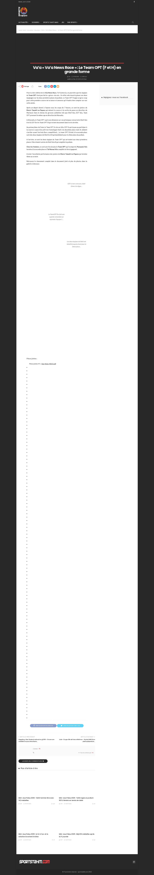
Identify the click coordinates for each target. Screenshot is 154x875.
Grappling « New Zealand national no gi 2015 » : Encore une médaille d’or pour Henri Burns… (34, 741)
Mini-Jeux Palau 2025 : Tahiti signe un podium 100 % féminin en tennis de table (76, 799)
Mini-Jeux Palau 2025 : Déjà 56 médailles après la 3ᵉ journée (76, 835)
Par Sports (71, 22)
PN (69, 76)
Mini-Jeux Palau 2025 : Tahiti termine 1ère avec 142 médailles (36, 799)
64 (93, 840)
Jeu (63, 22)
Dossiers (35, 22)
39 (93, 804)
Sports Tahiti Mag (50, 22)
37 (53, 840)
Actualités (23, 22)
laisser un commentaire (32, 762)
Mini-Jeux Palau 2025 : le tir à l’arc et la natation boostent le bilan (35, 835)
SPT (21, 804)
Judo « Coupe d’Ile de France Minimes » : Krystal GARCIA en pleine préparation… (79, 741)
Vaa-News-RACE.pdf (48, 364)
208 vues (84, 76)
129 (53, 804)
